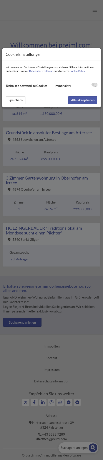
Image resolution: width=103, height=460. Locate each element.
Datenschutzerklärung (42, 71)
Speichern (15, 100)
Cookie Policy (77, 71)
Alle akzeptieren (83, 100)
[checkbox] (94, 85)
